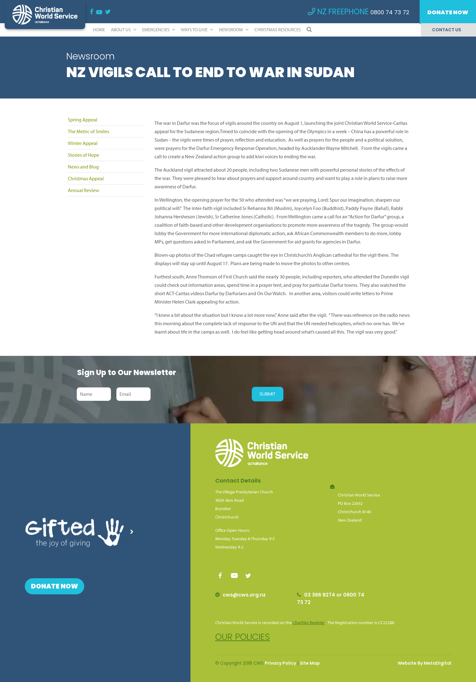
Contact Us (446, 30)
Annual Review (83, 190)
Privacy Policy (280, 663)
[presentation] (200, 394)
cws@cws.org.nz (244, 594)
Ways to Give (197, 30)
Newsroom (233, 30)
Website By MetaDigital (424, 663)
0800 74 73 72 (389, 12)
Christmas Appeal (86, 178)
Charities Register (309, 622)
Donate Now (447, 12)
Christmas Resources (278, 30)
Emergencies (158, 30)
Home (99, 30)
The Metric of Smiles (88, 131)
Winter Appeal (83, 143)
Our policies (242, 637)
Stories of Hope (83, 155)
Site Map (310, 663)
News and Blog (83, 167)
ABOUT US (123, 30)
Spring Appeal (82, 119)
